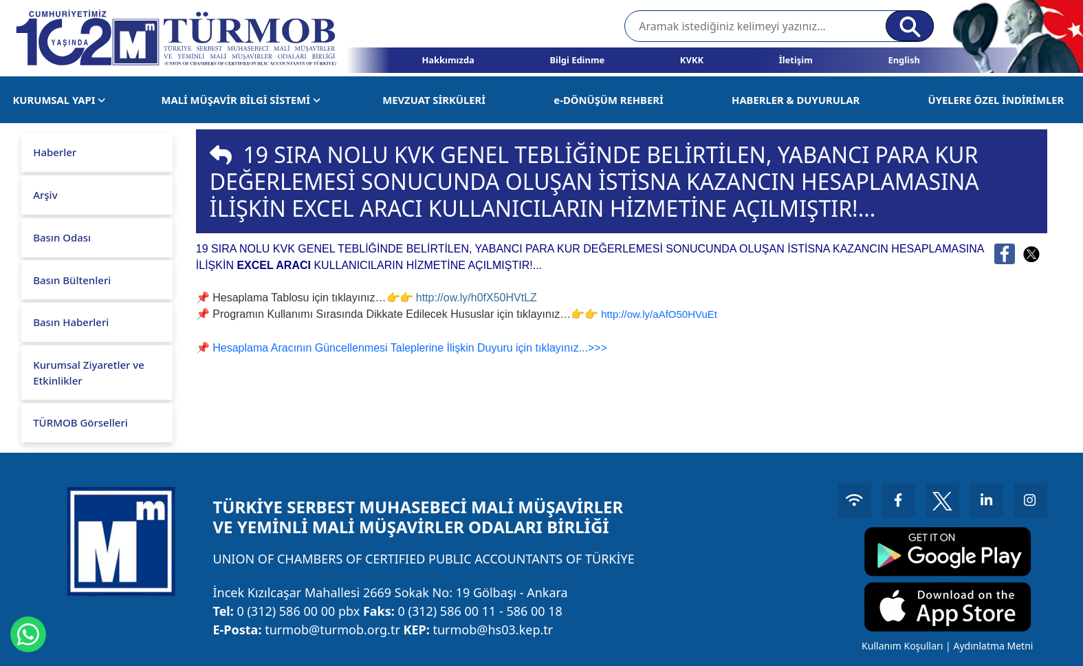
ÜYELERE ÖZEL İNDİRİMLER (996, 100)
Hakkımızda (448, 60)
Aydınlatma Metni (991, 645)
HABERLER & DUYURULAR (796, 100)
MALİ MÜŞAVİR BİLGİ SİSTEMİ (241, 100)
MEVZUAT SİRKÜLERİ (433, 100)
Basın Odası (62, 237)
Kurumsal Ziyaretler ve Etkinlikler (88, 372)
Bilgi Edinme (576, 60)
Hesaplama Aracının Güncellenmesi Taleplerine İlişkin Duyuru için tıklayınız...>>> (409, 348)
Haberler (54, 152)
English (904, 60)
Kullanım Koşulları (900, 645)
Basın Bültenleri (72, 280)
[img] (221, 155)
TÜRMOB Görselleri (80, 422)
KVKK (691, 60)
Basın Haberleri (71, 322)
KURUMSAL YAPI (59, 100)
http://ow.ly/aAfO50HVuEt (659, 314)
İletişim (796, 60)
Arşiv (45, 195)
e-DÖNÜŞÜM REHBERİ (608, 100)
